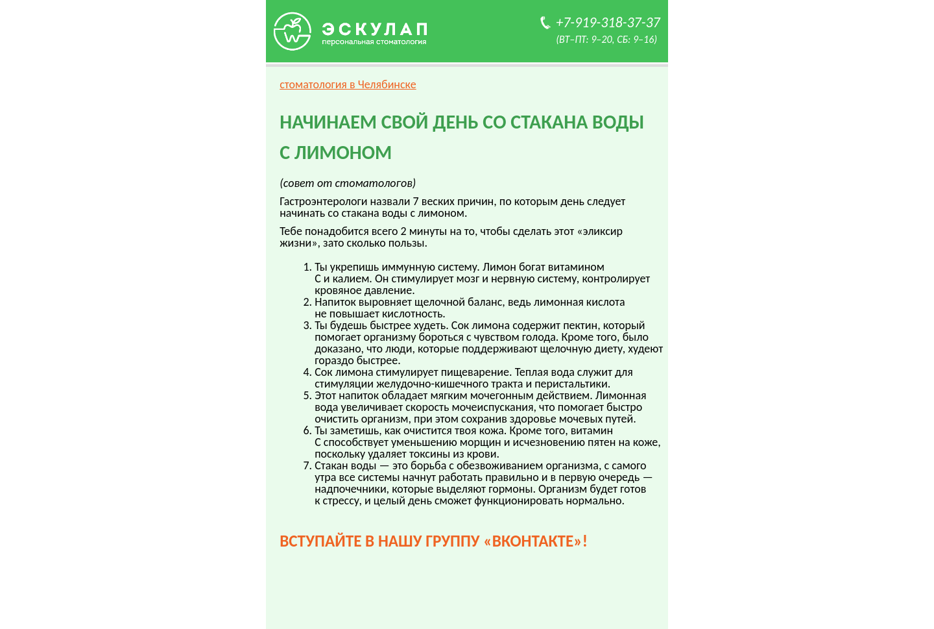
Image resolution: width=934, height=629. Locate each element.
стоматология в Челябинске (348, 84)
